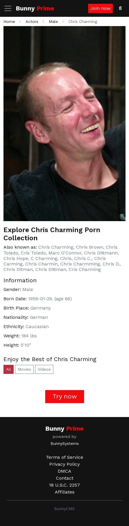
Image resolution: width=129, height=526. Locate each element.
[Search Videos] (120, 8)
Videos (44, 369)
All (8, 369)
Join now (100, 8)
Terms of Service (64, 457)
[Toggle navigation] (9, 8)
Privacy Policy (64, 464)
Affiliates (65, 492)
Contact (64, 478)
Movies (24, 369)
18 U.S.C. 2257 (64, 485)
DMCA (64, 471)
